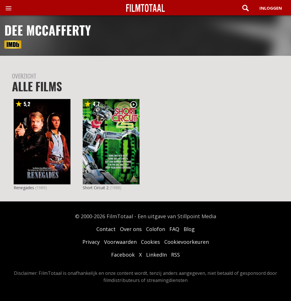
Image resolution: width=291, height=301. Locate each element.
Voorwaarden (120, 241)
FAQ (174, 229)
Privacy (91, 241)
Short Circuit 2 (96, 187)
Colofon (155, 229)
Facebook (123, 254)
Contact (106, 229)
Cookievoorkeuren (186, 241)
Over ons (131, 229)
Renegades (24, 187)
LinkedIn (156, 254)
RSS (175, 254)
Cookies (150, 241)
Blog (189, 229)
